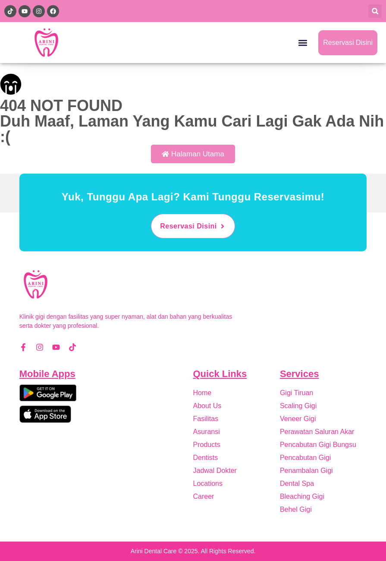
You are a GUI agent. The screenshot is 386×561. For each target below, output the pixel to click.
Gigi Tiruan (296, 392)
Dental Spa (297, 483)
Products (206, 444)
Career (203, 496)
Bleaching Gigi (302, 496)
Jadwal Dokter (215, 470)
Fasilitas (206, 418)
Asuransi (206, 431)
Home (202, 392)
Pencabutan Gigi (305, 457)
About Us (207, 405)
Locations (208, 483)
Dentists (205, 457)
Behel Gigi (296, 509)
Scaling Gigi (298, 405)
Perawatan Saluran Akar (317, 431)
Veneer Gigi (298, 418)
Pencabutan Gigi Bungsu (318, 444)
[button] (375, 11)
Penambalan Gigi (306, 470)
